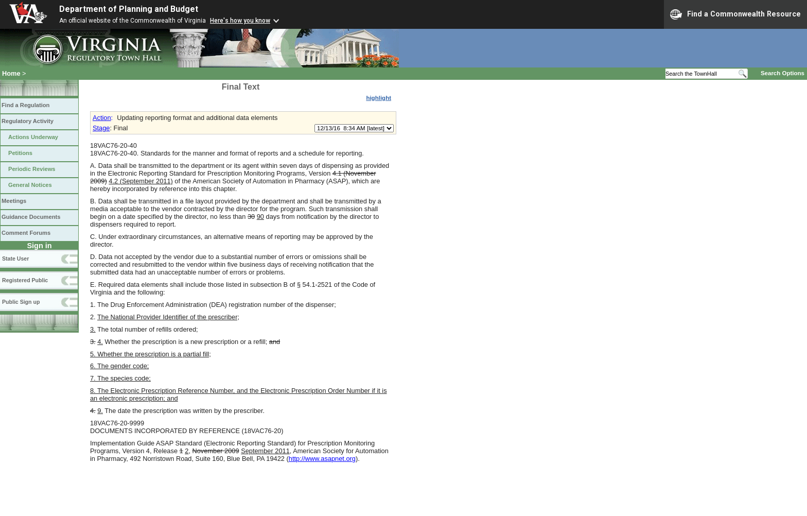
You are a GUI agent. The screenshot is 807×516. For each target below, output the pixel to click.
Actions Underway (33, 137)
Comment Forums (26, 233)
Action (102, 118)
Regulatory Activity (28, 121)
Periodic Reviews (32, 169)
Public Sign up (21, 302)
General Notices (30, 185)
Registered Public (25, 280)
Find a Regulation (25, 105)
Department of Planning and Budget (128, 9)
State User (15, 258)
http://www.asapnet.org (322, 458)
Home (11, 73)
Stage (101, 128)
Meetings (14, 201)
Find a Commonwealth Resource (735, 14)
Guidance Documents (31, 217)
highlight (378, 98)
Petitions (20, 153)
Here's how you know (240, 20)
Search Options (782, 73)
